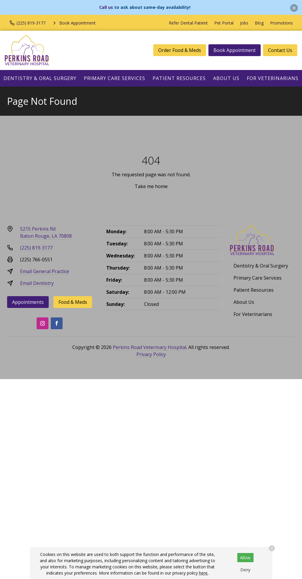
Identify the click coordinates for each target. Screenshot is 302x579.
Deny (245, 570)
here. (203, 573)
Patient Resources (179, 78)
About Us (226, 78)
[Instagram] (42, 323)
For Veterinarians (272, 78)
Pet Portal (224, 23)
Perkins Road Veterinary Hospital (149, 347)
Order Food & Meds (179, 50)
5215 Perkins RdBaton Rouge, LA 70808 (46, 232)
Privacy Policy (151, 354)
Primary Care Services (114, 78)
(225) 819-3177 (36, 247)
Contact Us (280, 50)
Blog (259, 23)
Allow (245, 557)
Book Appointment (234, 50)
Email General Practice (44, 271)
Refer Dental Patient (188, 23)
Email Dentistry (37, 283)
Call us (106, 7)
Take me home (151, 186)
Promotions (281, 23)
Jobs (244, 23)
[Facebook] (57, 323)
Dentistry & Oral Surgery (40, 78)
